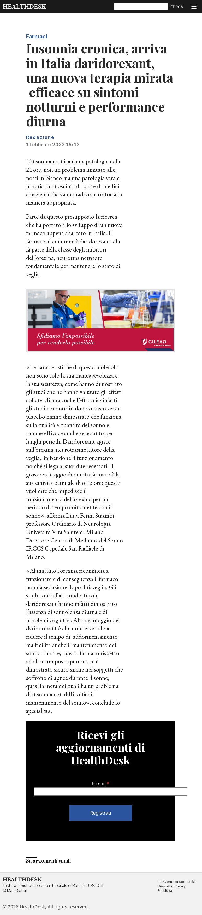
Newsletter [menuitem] (165, 886)
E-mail (99, 783)
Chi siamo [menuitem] (164, 881)
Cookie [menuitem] (192, 881)
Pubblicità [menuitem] (164, 891)
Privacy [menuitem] (180, 886)
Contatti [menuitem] (180, 881)
